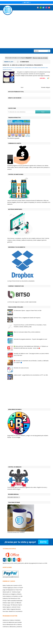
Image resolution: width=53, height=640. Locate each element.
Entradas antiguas (45, 87)
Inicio (22, 87)
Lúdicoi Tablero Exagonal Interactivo (12, 609)
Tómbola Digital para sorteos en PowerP (13, 587)
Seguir (42, 111)
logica (39, 67)
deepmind (27, 67)
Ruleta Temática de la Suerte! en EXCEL (12, 585)
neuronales (43, 67)
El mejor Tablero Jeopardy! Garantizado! (12, 600)
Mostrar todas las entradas (40, 58)
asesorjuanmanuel (18, 67)
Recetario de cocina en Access (21, 368)
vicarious (10, 69)
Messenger (41, 7)
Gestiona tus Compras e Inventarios (11, 620)
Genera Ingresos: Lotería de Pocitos (11, 607)
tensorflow (5, 69)
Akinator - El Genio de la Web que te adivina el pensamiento (23, 65)
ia (31, 67)
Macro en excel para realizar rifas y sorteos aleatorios (27, 332)
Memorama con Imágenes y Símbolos (12, 594)
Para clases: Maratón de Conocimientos (12, 611)
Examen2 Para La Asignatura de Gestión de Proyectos (27, 317)
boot (23, 67)
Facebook (38, 7)
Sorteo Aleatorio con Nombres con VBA (12, 596)
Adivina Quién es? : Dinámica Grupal (11, 592)
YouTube (49, 7)
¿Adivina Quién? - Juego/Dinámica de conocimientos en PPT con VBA (31, 375)
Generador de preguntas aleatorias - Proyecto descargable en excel (30, 339)
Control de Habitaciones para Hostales (12, 622)
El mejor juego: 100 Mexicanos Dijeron (12, 605)
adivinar (4, 67)
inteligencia (34, 67)
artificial (12, 67)
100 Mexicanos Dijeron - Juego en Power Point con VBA (27, 310)
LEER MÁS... (43, 78)
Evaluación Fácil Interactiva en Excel (11, 598)
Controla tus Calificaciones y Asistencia (12, 626)
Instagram (46, 7)
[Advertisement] (28, 394)
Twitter (43, 7)
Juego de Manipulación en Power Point (12, 590)
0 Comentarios (24, 61)
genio (30, 67)
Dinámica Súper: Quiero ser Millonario (12, 602)
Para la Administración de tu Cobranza (12, 624)
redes (47, 67)
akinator (8, 67)
